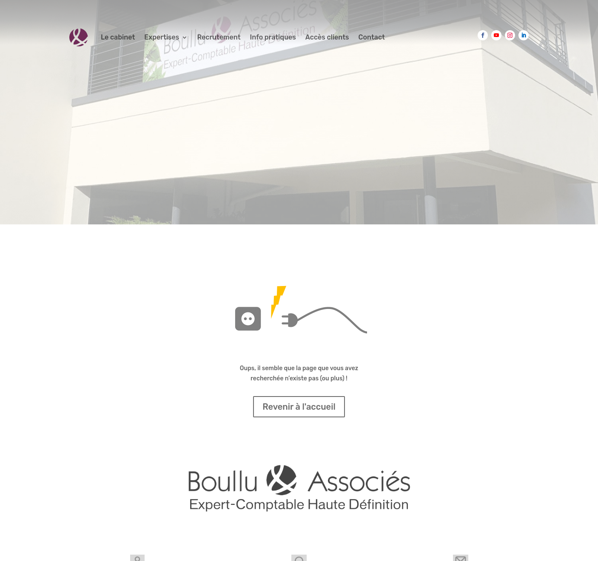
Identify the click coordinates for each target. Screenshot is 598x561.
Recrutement (218, 37)
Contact (372, 37)
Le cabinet (118, 37)
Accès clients (327, 37)
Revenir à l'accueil (299, 407)
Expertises (161, 37)
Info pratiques (273, 37)
